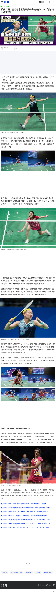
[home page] (6, 2)
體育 (2, 6)
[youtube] (47, 585)
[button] (53, 48)
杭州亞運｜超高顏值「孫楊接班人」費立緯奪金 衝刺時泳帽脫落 (24, 512)
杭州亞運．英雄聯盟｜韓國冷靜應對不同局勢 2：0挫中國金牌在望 (25, 524)
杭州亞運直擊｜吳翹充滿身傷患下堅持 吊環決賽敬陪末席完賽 (24, 504)
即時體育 (8, 6)
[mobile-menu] (2, 2)
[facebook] (39, 585)
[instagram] (43, 585)
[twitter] (54, 585)
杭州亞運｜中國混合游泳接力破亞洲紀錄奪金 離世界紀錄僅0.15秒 (25, 508)
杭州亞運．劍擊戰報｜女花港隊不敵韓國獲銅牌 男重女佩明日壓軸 (25, 520)
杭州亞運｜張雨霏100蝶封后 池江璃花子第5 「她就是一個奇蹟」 (25, 528)
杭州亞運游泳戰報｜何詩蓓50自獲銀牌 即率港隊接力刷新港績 (24, 516)
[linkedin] (50, 585)
